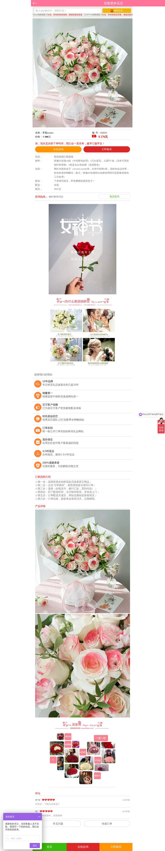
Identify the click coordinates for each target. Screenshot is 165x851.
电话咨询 (114, 196)
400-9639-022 (56, 196)
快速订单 (107, 823)
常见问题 (58, 823)
